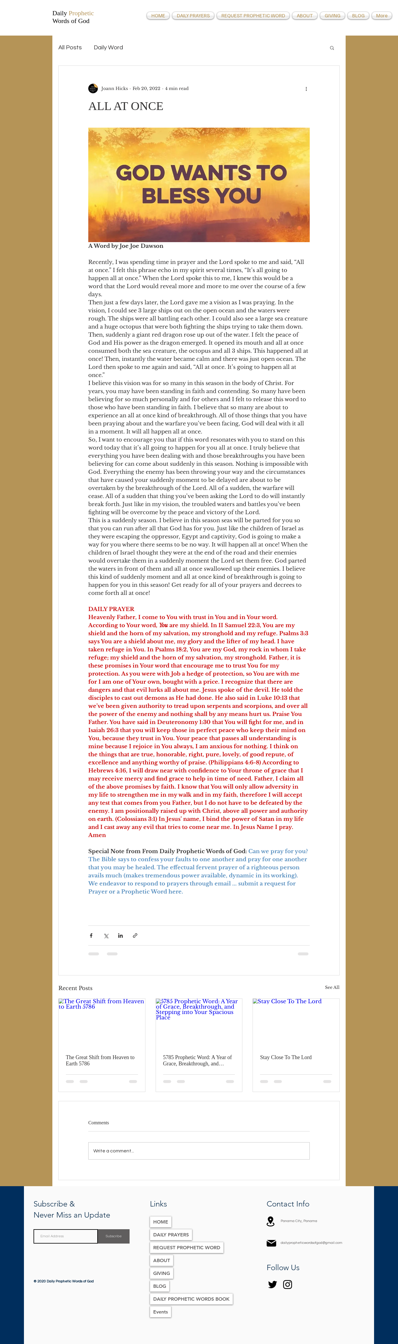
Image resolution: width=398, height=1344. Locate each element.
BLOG (159, 1286)
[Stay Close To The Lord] (296, 1023)
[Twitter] (273, 1284)
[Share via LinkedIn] (120, 935)
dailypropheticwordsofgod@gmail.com (311, 1243)
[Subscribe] (114, 1236)
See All (332, 987)
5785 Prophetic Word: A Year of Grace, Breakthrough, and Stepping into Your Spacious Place (197, 1060)
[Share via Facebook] (91, 935)
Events (160, 1312)
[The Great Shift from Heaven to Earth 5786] (102, 1023)
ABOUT (161, 1260)
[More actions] (306, 88)
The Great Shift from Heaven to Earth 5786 (100, 1060)
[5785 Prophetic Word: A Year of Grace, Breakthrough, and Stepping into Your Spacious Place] (199, 1023)
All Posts (70, 48)
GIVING (161, 1273)
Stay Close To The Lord (286, 1057)
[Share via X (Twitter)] (106, 935)
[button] (332, 47)
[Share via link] (135, 935)
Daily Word (108, 48)
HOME (160, 1222)
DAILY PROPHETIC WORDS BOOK (191, 1299)
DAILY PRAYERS (171, 1235)
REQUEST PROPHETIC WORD (186, 1247)
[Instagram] (288, 1284)
